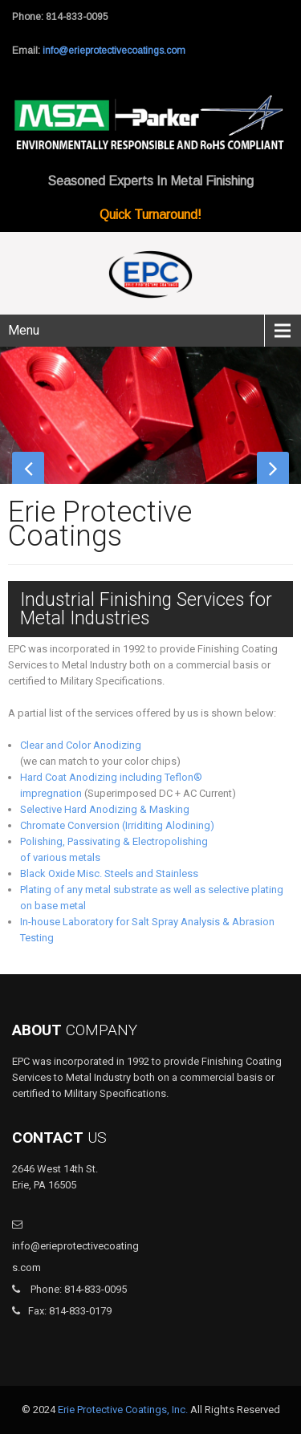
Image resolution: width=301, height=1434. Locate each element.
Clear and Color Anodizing (80, 745)
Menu (23, 330)
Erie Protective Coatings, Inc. (123, 1410)
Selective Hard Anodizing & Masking (104, 809)
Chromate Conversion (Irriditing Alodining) (117, 825)
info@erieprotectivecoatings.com (114, 50)
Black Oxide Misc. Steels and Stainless (109, 873)
